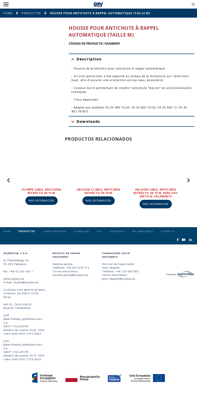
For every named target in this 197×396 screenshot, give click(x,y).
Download (81, 231)
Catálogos (116, 231)
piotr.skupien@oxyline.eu (118, 278)
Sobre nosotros (55, 231)
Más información (41, 200)
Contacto (168, 231)
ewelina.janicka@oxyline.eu (70, 275)
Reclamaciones (142, 231)
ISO (99, 231)
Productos (31, 13)
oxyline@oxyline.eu (26, 282)
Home (8, 13)
